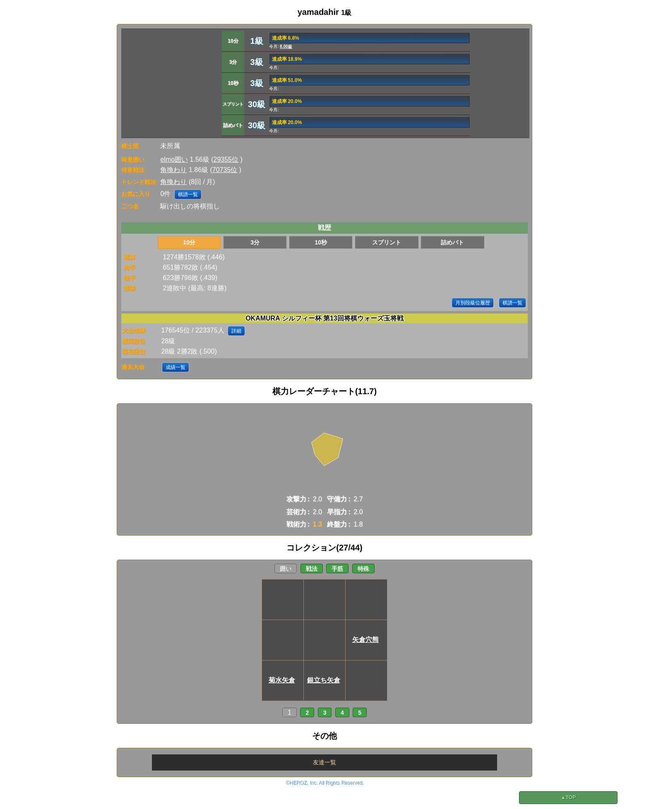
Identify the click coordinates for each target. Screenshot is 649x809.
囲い (285, 568)
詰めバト (452, 242)
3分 (255, 242)
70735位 (225, 169)
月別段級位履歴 (472, 303)
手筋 (337, 568)
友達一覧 (324, 762)
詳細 (236, 331)
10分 (189, 242)
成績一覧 (175, 367)
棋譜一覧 (188, 194)
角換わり (173, 169)
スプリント (386, 242)
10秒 (321, 242)
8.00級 (286, 46)
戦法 (311, 568)
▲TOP (568, 797)
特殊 (363, 568)
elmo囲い (174, 159)
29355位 (226, 159)
